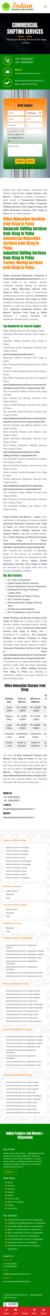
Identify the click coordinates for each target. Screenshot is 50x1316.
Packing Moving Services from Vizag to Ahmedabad (24, 1008)
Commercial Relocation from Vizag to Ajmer (21, 1106)
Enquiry (10, 1205)
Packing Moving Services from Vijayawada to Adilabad (25, 951)
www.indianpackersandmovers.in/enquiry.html (24, 775)
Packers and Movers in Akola (16, 874)
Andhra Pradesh (11, 891)
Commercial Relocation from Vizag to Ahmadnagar (24, 1096)
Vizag (29, 36)
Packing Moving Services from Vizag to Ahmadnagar (24, 1004)
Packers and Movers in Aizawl (16, 868)
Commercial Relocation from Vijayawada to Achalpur (24, 1037)
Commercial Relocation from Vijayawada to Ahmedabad (21, 1057)
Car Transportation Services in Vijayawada (25, 1239)
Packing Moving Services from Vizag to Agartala (23, 998)
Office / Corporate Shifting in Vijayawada (24, 1229)
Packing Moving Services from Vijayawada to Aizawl (24, 973)
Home (21, 36)
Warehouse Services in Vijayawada (22, 1242)
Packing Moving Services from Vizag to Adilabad (23, 994)
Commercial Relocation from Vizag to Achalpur (22, 1082)
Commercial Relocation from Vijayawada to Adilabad (24, 1040)
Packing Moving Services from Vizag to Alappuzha (23, 1021)
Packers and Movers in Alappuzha (18, 878)
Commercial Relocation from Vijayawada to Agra (23, 1047)
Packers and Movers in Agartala (17, 854)
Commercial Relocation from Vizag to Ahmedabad (23, 1099)
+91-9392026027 (10, 1266)
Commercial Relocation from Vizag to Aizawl (21, 1102)
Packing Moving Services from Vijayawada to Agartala (25, 954)
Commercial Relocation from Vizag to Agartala (22, 1089)
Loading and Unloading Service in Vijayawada (26, 1223)
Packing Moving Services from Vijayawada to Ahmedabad (22, 968)
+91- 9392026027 (24, 63)
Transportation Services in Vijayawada (23, 1236)
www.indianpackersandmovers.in (25, 279)
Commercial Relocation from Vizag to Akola (21, 1109)
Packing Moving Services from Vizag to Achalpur (23, 991)
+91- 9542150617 (24, 60)
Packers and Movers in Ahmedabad (18, 864)
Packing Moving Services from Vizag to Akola (22, 1018)
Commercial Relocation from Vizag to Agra (21, 1092)
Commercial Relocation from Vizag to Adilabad (22, 1086)
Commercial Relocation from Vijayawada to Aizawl (23, 1062)
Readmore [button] (10, 1172)
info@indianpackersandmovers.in (28, 74)
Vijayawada (10, 894)
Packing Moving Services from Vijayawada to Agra (23, 958)
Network (10, 1192)
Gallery (10, 1195)
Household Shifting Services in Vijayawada (25, 1226)
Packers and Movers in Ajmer (16, 871)
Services (11, 1189)
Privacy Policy (13, 1199)
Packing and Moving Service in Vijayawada (25, 1220)
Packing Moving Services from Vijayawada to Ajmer (24, 976)
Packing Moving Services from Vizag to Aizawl (22, 1011)
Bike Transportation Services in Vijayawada (25, 1233)
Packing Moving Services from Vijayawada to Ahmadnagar (22, 962)
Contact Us (12, 1208)
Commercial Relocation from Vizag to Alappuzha (23, 1113)
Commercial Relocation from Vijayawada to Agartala (24, 1043)
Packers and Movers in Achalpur (17, 847)
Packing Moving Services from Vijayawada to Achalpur (22, 946)
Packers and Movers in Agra (16, 858)
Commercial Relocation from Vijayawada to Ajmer (23, 1065)
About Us (11, 1186)
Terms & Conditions (15, 1202)
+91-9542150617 (10, 1264)
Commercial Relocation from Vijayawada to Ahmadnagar (21, 1051)
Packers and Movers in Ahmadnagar (18, 861)
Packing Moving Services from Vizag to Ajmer (22, 1014)
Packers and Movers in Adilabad (17, 851)
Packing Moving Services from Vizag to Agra (21, 1001)
